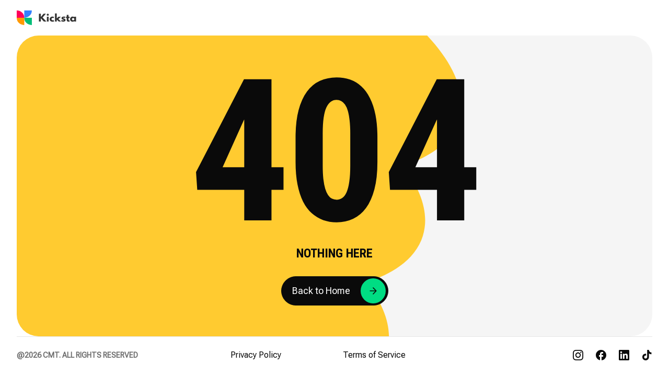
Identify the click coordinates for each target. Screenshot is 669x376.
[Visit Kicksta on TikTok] (647, 355)
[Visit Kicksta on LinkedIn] (624, 355)
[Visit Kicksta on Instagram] (578, 355)
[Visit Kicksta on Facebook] (601, 355)
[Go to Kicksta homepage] (46, 17)
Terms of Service (374, 355)
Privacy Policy (255, 355)
